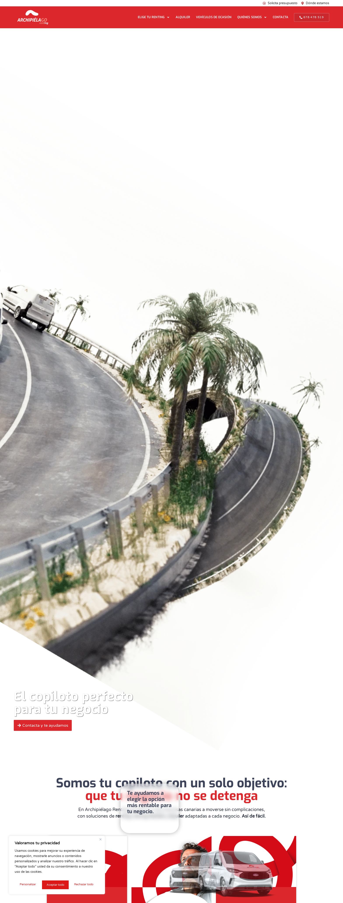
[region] (57, 866)
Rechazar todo (56, 885)
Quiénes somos (252, 17)
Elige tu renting (154, 17)
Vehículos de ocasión (213, 17)
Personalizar (27, 885)
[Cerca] (100, 841)
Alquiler (183, 17)
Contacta (280, 17)
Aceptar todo (85, 885)
